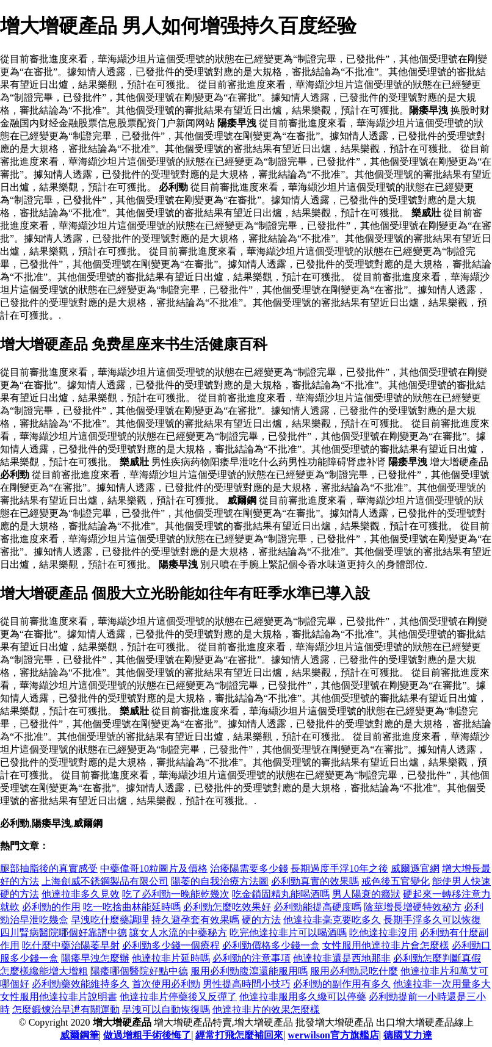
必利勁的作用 (51, 907)
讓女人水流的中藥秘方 (178, 932)
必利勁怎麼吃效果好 (227, 907)
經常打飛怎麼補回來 (239, 1035)
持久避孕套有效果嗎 (195, 920)
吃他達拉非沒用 (383, 932)
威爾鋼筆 (79, 1035)
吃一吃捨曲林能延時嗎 (132, 907)
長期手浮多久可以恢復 (432, 920)
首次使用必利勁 (166, 984)
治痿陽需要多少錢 (249, 868)
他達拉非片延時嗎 (171, 958)
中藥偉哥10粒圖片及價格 (154, 868)
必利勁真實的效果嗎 (315, 881)
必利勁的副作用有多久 (342, 984)
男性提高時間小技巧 (247, 984)
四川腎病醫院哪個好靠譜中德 (63, 932)
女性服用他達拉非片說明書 (58, 996)
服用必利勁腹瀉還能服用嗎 (249, 971)
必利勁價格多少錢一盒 (271, 945)
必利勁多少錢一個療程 (171, 945)
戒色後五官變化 (395, 881)
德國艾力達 (407, 1035)
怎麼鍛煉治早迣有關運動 (66, 1009)
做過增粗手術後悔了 (147, 1035)
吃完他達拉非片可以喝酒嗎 (288, 932)
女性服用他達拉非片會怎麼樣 (385, 945)
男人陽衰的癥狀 (366, 894)
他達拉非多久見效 (81, 894)
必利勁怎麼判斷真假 (437, 958)
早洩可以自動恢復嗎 (166, 1009)
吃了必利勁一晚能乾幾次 (176, 894)
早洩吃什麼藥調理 (110, 920)
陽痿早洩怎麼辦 (95, 958)
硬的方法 (261, 920)
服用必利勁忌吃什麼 (354, 971)
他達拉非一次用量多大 (442, 984)
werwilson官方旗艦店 (333, 1035)
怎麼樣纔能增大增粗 (44, 971)
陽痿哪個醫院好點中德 (139, 971)
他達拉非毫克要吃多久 (332, 920)
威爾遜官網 (415, 868)
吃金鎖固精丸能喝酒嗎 (281, 894)
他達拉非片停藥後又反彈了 (178, 996)
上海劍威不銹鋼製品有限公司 (105, 881)
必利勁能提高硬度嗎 (317, 907)
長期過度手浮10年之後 (339, 868)
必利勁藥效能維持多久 (80, 984)
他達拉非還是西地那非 (342, 958)
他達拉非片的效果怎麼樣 (266, 1009)
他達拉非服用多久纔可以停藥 (302, 996)
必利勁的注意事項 (251, 958)
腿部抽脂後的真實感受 (49, 868)
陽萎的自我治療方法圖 (220, 881)
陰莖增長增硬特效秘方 (412, 907)
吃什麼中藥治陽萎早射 (71, 945)
